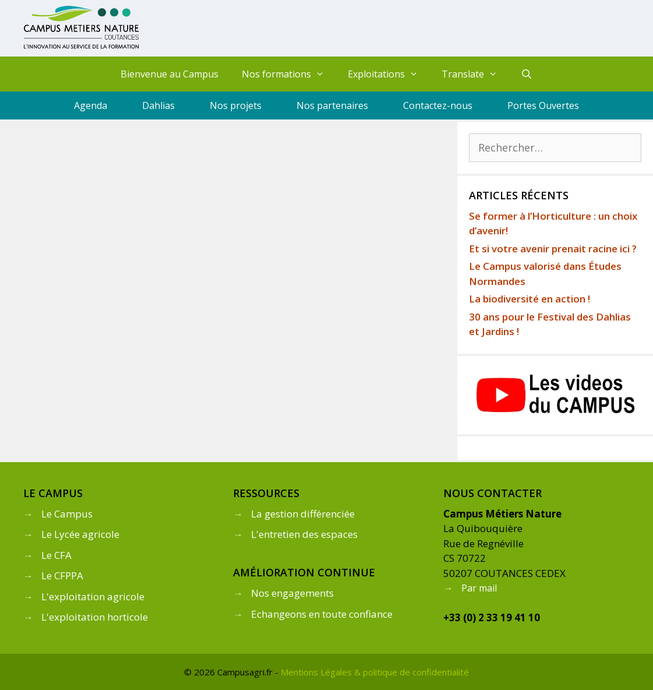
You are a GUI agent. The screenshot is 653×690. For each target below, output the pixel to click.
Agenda (90, 105)
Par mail (479, 588)
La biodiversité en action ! (529, 298)
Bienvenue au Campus (169, 74)
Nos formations (289, 74)
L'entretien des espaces (304, 534)
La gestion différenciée (303, 513)
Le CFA (56, 555)
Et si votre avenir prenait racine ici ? (553, 248)
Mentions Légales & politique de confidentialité (375, 672)
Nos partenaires (332, 105)
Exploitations (389, 74)
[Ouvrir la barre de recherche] (526, 74)
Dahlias (158, 105)
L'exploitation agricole (92, 596)
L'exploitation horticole (94, 617)
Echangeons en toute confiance (322, 614)
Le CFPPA (62, 575)
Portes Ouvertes (543, 105)
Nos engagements (292, 593)
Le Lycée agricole (80, 534)
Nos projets (236, 105)
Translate (475, 74)
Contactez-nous (437, 105)
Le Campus (67, 513)
